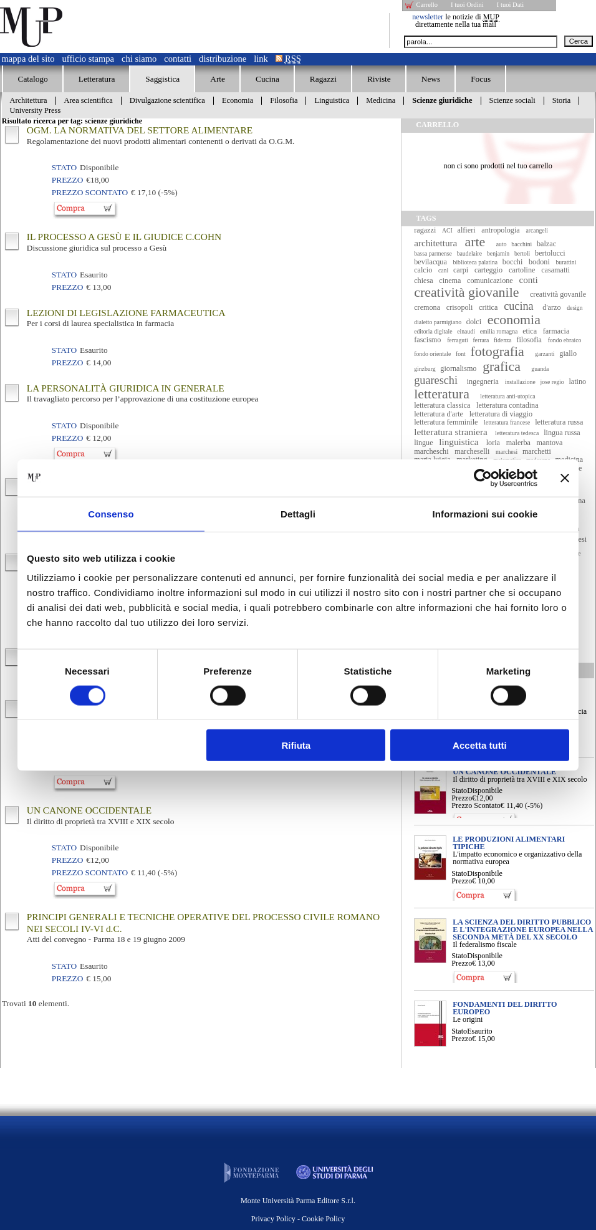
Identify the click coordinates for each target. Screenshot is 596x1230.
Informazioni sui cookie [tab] (485, 513)
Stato (459, 790)
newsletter (427, 16)
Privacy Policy (273, 1218)
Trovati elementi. (35, 1003)
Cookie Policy (323, 1218)
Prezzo (461, 798)
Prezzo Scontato (476, 805)
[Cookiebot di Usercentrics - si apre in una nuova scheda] (482, 477)
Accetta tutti (480, 745)
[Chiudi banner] (564, 477)
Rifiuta (296, 745)
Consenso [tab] (110, 513)
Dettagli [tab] (298, 513)
